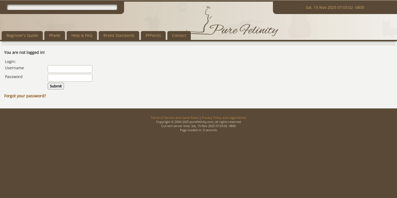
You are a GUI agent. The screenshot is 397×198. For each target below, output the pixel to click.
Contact (179, 35)
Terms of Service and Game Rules (174, 118)
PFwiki (54, 35)
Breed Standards (119, 35)
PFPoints (153, 35)
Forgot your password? (25, 95)
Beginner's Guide (22, 35)
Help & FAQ (81, 35)
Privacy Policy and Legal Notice (224, 118)
